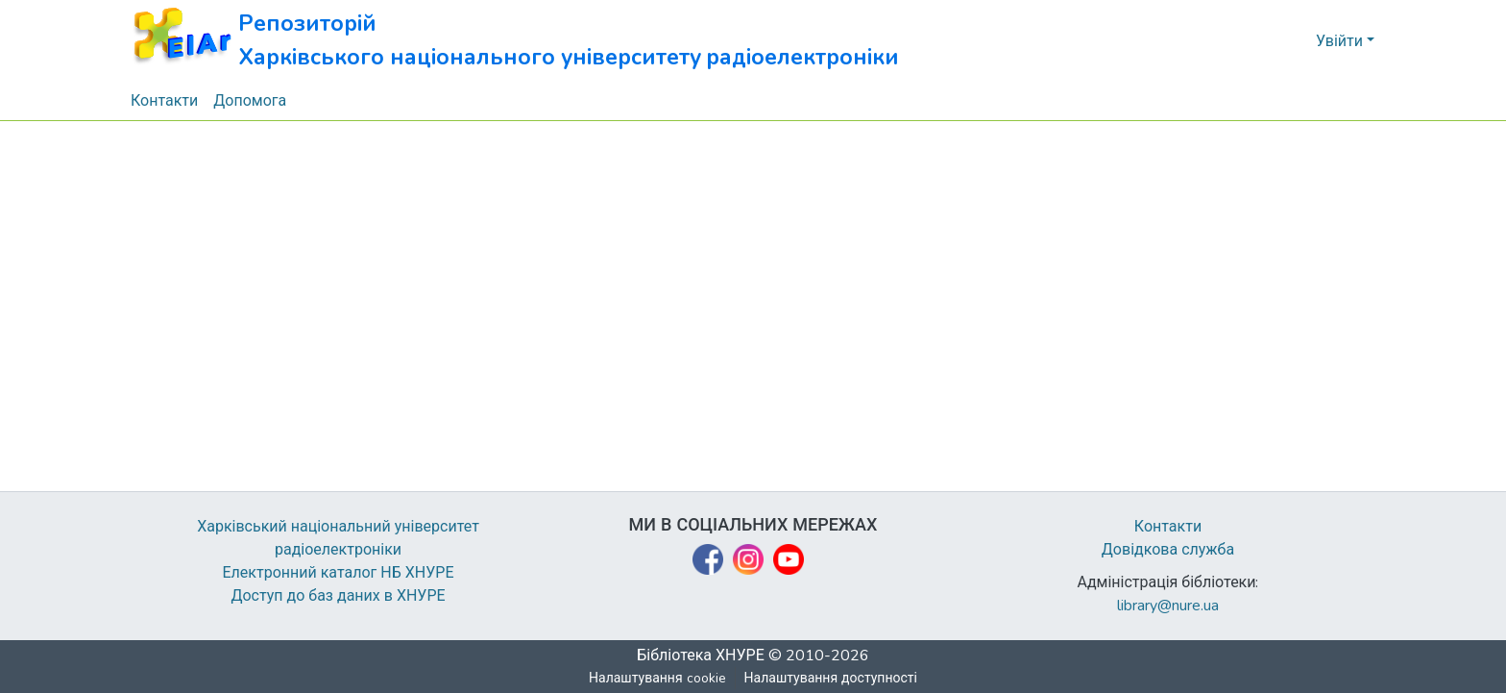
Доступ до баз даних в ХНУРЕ (339, 595)
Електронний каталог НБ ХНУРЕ (338, 572)
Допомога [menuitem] (250, 100)
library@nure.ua (1168, 605)
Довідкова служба (1168, 549)
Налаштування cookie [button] (657, 678)
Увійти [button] (1341, 41)
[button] (515, 41)
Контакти (1168, 526)
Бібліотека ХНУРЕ (700, 655)
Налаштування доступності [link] (830, 678)
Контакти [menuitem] (165, 100)
